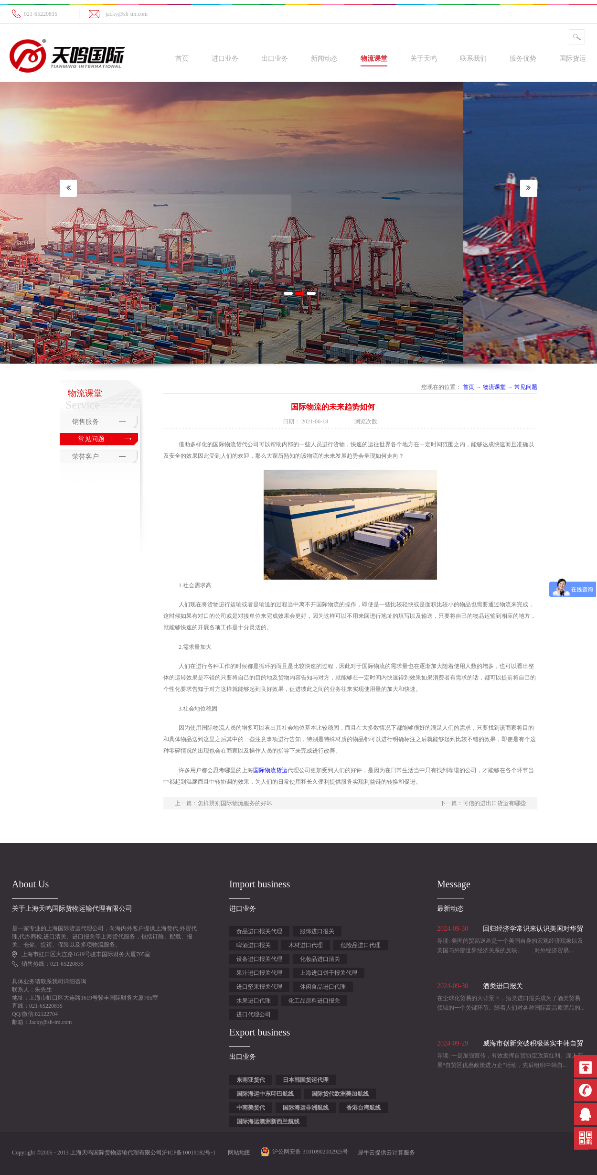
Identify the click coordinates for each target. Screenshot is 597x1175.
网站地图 (238, 1152)
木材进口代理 (305, 945)
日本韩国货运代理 (306, 1080)
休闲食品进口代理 (323, 986)
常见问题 (525, 387)
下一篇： (483, 803)
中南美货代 (250, 1107)
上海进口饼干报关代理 (328, 973)
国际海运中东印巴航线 (265, 1093)
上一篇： (223, 803)
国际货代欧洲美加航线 (340, 1093)
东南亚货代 (250, 1080)
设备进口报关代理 (259, 959)
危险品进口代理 (361, 945)
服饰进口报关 (317, 931)
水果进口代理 (253, 1000)
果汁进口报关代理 (259, 973)
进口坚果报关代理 (259, 986)
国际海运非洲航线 (306, 1107)
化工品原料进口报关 (314, 1000)
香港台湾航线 (363, 1107)
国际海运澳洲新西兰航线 (267, 1121)
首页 (182, 58)
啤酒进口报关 (253, 945)
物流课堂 (494, 387)
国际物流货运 (270, 770)
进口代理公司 (253, 1014)
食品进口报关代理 (259, 931)
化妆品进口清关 (320, 959)
